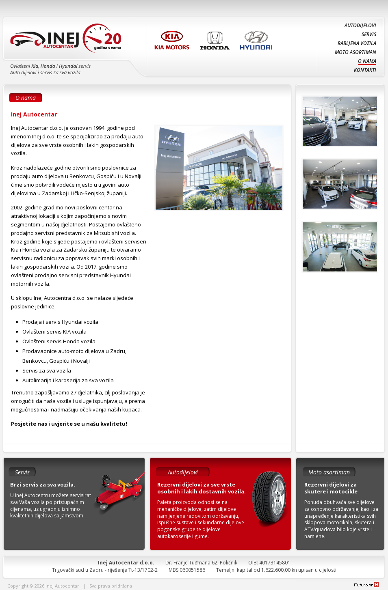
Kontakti (365, 70)
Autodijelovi (360, 25)
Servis (369, 34)
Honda (216, 38)
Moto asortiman (355, 52)
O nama (367, 61)
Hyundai (257, 38)
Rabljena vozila (357, 43)
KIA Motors (173, 38)
